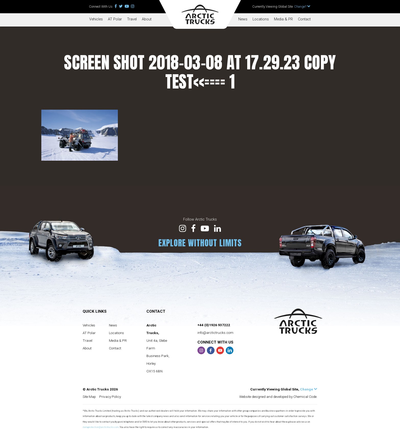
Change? (302, 6)
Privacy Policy (110, 397)
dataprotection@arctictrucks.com (101, 427)
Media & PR (283, 19)
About (147, 19)
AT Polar (115, 19)
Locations (261, 19)
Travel (132, 19)
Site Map (89, 397)
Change (308, 389)
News (242, 19)
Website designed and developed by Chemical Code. (278, 397)
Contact (304, 19)
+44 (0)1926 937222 (213, 325)
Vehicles (96, 19)
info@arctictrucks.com (215, 333)
